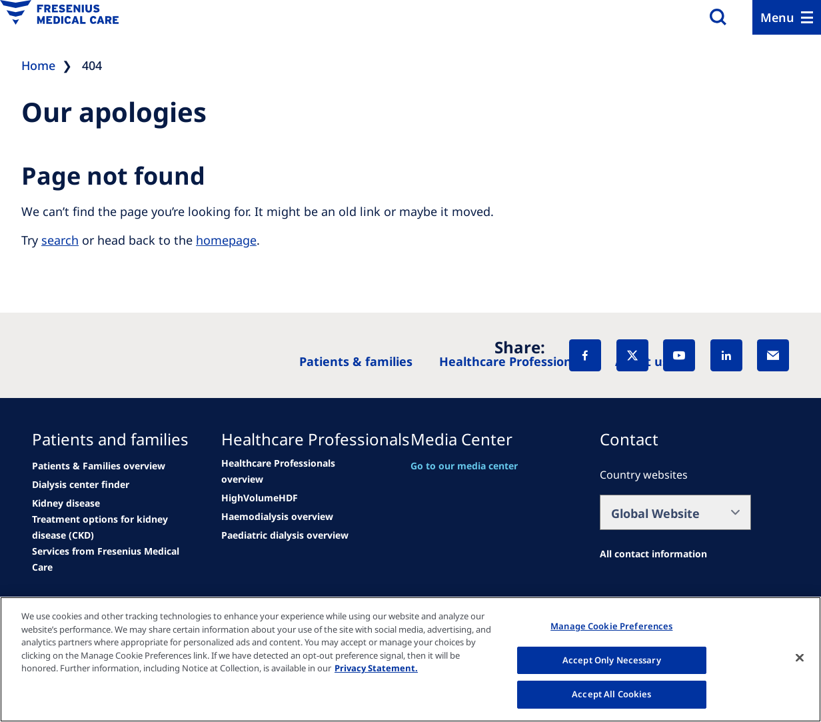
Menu (777, 17)
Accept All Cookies (611, 694)
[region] (410, 659)
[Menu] (786, 17)
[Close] (799, 658)
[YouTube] (679, 355)
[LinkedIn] (726, 355)
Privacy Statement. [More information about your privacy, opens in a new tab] (376, 668)
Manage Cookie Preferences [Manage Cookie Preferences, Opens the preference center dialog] (611, 626)
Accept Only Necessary (611, 660)
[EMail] (773, 355)
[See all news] (80, 485)
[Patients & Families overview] (98, 466)
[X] (632, 355)
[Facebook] (585, 355)
